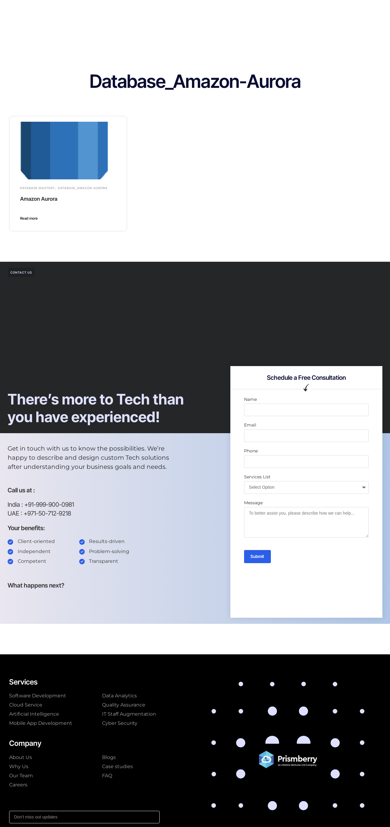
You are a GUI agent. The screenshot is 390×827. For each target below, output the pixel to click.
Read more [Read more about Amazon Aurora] (29, 218)
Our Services (105, 10)
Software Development (37, 696)
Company (174, 10)
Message (253, 502)
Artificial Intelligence (34, 714)
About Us (20, 757)
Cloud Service (25, 705)
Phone (251, 451)
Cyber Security (119, 723)
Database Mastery (37, 188)
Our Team (21, 775)
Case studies (208, 10)
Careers (18, 785)
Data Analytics (119, 696)
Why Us (18, 766)
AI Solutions (141, 10)
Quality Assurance (123, 705)
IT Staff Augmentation (129, 714)
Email (250, 425)
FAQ (107, 775)
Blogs (109, 757)
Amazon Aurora (41, 198)
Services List (257, 477)
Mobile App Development (40, 723)
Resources (243, 10)
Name (250, 399)
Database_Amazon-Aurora (83, 188)
